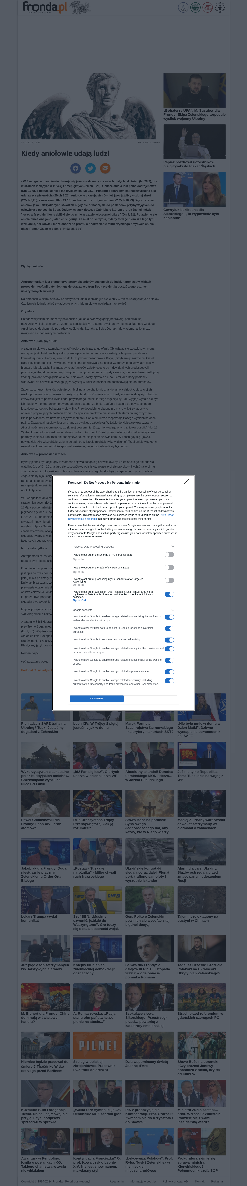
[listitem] (123, 546)
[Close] (187, 482)
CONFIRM (97, 698)
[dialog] (123, 593)
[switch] (169, 554)
